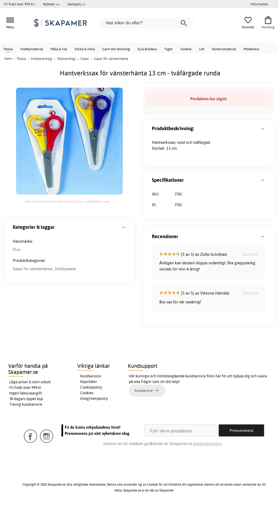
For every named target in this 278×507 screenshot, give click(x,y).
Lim (201, 49)
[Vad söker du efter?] (147, 23)
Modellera (251, 49)
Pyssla (8, 49)
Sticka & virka (85, 49)
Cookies (87, 392)
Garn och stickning (116, 49)
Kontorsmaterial (224, 49)
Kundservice (90, 376)
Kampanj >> (77, 4)
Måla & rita (59, 49)
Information (259, 4)
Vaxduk (186, 49)
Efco (17, 249)
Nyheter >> (51, 4)
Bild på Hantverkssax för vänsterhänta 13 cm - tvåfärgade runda (67, 201)
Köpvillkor (88, 381)
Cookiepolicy (91, 387)
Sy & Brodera (147, 49)
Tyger (168, 49)
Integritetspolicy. (207, 443)
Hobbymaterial (31, 49)
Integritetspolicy (94, 398)
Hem (8, 58)
